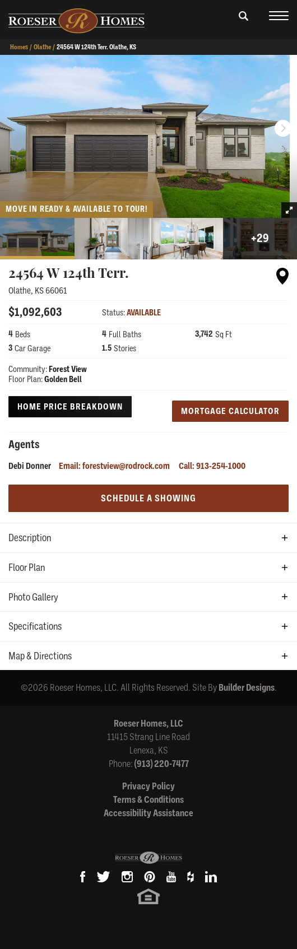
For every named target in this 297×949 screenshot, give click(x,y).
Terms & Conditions (148, 799)
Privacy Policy (148, 786)
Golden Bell (63, 379)
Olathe (42, 47)
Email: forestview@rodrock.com (114, 466)
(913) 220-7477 (161, 764)
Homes (19, 47)
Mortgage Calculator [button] (230, 411)
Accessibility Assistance (148, 813)
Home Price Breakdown (70, 407)
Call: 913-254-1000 (212, 466)
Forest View (68, 369)
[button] (243, 23)
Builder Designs (247, 687)
